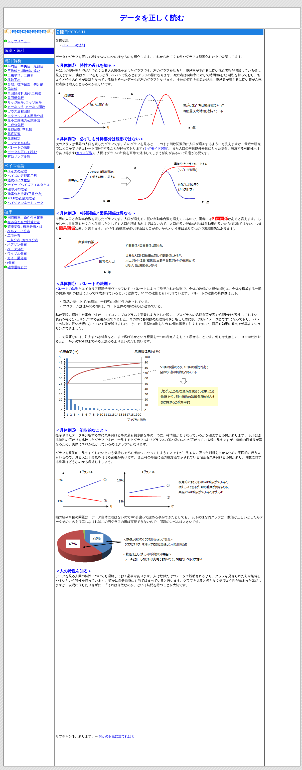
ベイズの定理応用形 (22, 176)
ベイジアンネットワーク (25, 203)
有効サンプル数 (19, 156)
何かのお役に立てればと (116, 736)
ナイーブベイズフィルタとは (29, 185)
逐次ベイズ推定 (19, 180)
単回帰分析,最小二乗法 (24, 93)
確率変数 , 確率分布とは (25, 226)
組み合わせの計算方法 (24, 222)
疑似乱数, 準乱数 (20, 129)
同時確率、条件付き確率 (25, 217)
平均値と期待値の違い (24, 71)
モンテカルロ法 (19, 143)
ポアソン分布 (17, 244)
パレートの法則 (19, 147)
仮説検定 (14, 138)
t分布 (11, 263)
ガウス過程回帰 (19, 111)
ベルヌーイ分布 (18, 231)
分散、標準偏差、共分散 (25, 84)
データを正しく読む (22, 152)
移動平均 (14, 80)
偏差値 (12, 89)
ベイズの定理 (17, 171)
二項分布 (13, 235)
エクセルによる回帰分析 (25, 116)
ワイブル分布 (17, 253)
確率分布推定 (17, 189)
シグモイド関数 (155, 148)
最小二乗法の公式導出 (24, 120)
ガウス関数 (84, 153)
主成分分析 (16, 125)
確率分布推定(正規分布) (25, 194)
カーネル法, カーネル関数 (26, 107)
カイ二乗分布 (17, 258)
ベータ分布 (15, 249)
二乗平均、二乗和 (21, 75)
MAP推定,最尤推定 (21, 198)
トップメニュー (19, 41)
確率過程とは (17, 267)
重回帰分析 (16, 98)
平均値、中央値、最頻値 (25, 66)
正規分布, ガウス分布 (22, 240)
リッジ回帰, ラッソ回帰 (25, 102)
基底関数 (14, 134)
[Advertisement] (29, 336)
